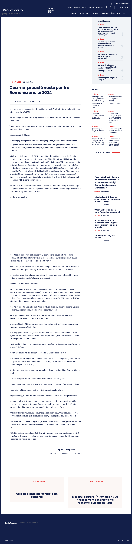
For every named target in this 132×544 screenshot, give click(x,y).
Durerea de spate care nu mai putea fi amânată (115, 130)
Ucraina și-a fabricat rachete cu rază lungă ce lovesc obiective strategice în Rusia (108, 68)
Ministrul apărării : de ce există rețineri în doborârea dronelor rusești (107, 45)
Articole (16, 82)
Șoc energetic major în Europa (107, 79)
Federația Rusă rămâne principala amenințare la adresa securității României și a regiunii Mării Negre (108, 31)
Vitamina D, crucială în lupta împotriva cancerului (107, 56)
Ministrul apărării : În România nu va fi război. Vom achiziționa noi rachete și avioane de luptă (95, 499)
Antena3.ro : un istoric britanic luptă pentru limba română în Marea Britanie (114, 142)
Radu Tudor (21, 101)
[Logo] (12, 13)
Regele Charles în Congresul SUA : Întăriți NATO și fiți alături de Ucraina (98, 141)
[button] (110, 7)
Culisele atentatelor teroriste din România (37, 495)
